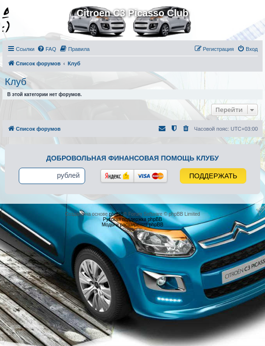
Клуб (15, 81)
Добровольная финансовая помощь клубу (132, 158)
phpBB (116, 214)
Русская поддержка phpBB (132, 219)
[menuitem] (46, 49)
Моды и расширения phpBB (132, 224)
